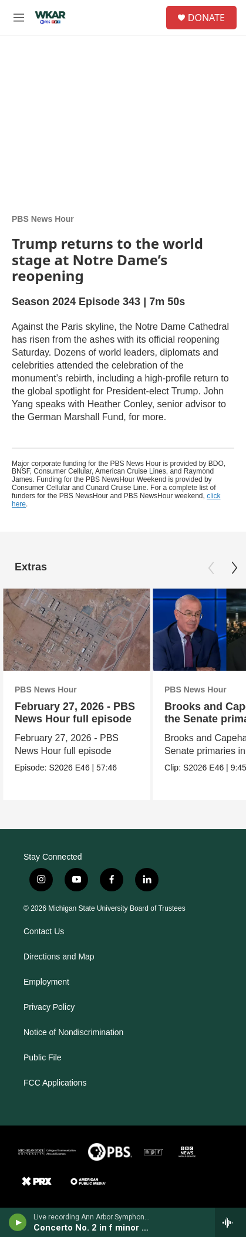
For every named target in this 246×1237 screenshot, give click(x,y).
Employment (46, 982)
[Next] (234, 568)
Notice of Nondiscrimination (73, 1032)
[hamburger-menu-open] (19, 17)
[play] (18, 1222)
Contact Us (43, 931)
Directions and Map (59, 956)
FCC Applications (54, 1083)
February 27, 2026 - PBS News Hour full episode (75, 713)
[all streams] (230, 1222)
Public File (42, 1057)
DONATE (206, 17)
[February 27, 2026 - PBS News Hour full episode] (76, 630)
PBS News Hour (43, 219)
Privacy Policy (49, 1007)
